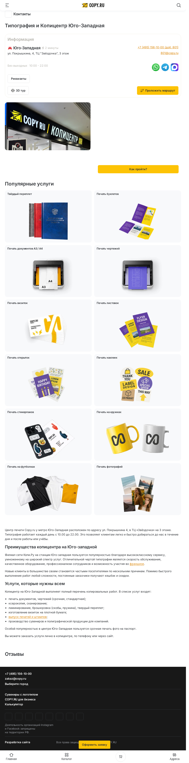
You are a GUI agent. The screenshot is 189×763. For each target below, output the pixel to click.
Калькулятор (14, 704)
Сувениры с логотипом (21, 694)
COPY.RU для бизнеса (20, 699)
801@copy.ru (169, 53)
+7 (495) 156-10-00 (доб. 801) (158, 47)
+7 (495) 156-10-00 (18, 673)
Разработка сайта (17, 742)
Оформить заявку (94, 744)
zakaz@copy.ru (15, 678)
